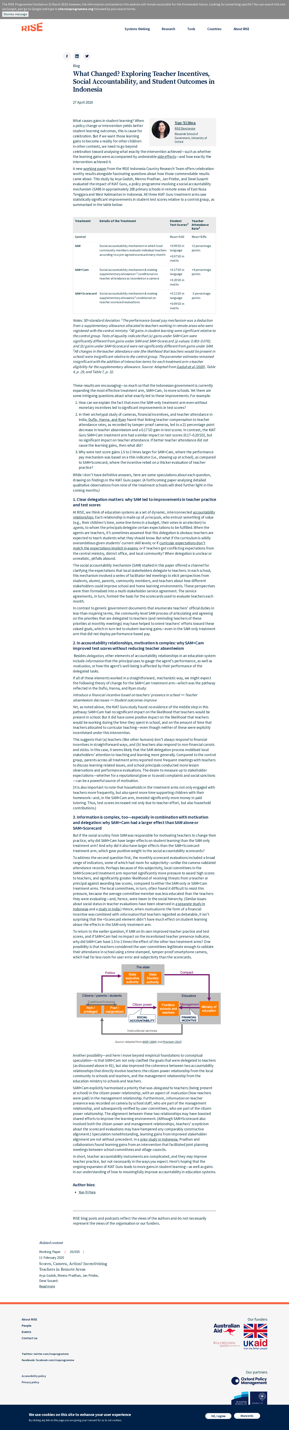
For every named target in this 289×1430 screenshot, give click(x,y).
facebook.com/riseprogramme (55, 1360)
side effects (166, 156)
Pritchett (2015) (172, 1042)
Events (26, 1332)
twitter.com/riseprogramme (51, 1354)
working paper (95, 168)
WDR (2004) (149, 1042)
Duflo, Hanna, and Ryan (107, 419)
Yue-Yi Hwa (185, 123)
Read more (47, 1286)
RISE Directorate (185, 128)
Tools (191, 29)
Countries (214, 29)
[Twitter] (87, 56)
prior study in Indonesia (158, 1139)
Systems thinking (137, 29)
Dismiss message (15, 14)
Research (168, 29)
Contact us (29, 1338)
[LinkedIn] (77, 56)
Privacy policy (30, 1382)
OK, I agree (218, 1417)
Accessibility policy (34, 1376)
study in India (109, 909)
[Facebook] (67, 56)
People (26, 1326)
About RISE (241, 29)
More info (247, 1417)
